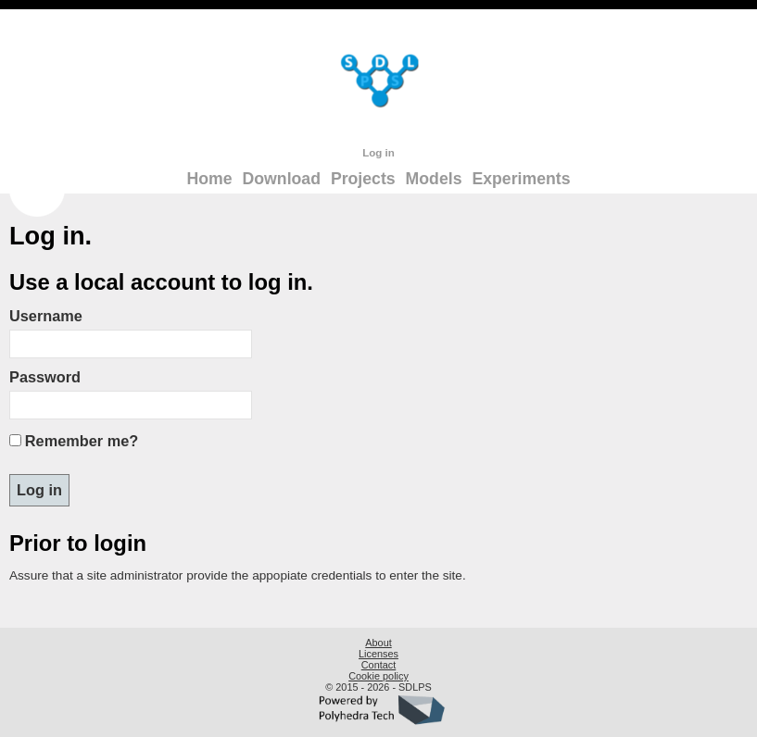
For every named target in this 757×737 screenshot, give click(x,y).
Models (434, 178)
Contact (378, 664)
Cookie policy (378, 675)
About (378, 642)
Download (282, 178)
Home (210, 178)
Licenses (378, 653)
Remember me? (81, 440)
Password (45, 376)
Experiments (521, 178)
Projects (363, 178)
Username (45, 315)
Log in (378, 152)
